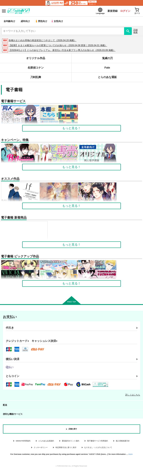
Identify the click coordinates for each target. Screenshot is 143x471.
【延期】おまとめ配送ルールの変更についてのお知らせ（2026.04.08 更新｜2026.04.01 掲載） (58, 46)
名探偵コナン (35, 68)
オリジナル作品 (36, 59)
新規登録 (111, 11)
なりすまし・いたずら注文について (98, 448)
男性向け (41, 22)
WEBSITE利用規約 (23, 442)
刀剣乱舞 (35, 78)
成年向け (25, 22)
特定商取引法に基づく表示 (66, 448)
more (130, 455)
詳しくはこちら (132, 395)
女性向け (57, 22)
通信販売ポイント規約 (70, 442)
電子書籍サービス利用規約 (97, 442)
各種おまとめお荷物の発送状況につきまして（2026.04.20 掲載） (42, 41)
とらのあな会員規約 (46, 442)
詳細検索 (135, 31)
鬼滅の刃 (107, 59)
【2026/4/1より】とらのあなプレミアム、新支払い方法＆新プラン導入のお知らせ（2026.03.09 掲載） (62, 51)
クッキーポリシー (41, 448)
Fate (107, 68)
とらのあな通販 (107, 78)
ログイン (124, 11)
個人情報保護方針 (123, 442)
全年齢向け (9, 22)
